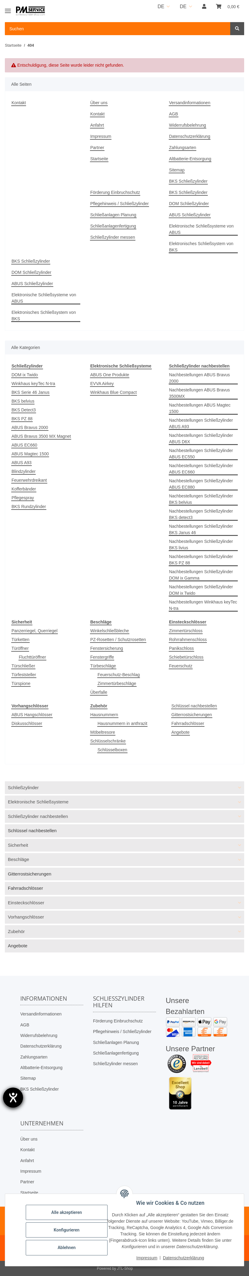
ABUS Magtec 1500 (30, 453)
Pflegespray (23, 497)
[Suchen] (237, 28)
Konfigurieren (66, 1230)
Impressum (100, 136)
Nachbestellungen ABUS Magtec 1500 (200, 408)
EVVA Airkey (102, 383)
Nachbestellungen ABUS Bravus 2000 (199, 378)
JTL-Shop (125, 1268)
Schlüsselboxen (112, 749)
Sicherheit (18, 845)
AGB (173, 113)
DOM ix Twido (25, 374)
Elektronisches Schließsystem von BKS (201, 246)
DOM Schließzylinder (189, 203)
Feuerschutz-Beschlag (119, 674)
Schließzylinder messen (112, 237)
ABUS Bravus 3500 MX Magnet (41, 436)
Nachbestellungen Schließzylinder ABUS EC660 (201, 468)
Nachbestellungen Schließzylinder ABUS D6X (201, 438)
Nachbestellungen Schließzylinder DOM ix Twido (201, 590)
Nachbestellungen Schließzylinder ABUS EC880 (201, 484)
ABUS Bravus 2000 (30, 427)
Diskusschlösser (27, 723)
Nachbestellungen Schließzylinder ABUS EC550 (201, 453)
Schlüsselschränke (108, 741)
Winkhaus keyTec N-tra (33, 383)
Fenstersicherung (106, 648)
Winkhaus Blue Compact (113, 392)
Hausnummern (104, 714)
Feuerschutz (180, 665)
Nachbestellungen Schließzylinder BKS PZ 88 (201, 559)
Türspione (21, 683)
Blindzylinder (23, 471)
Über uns (99, 102)
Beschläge (18, 859)
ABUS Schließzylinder (190, 214)
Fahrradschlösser (187, 723)
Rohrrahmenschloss (188, 639)
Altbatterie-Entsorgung (190, 158)
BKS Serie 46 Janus (30, 392)
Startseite (99, 158)
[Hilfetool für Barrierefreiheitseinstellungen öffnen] (13, 1098)
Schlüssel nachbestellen (194, 705)
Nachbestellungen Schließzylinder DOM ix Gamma (201, 574)
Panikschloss (181, 648)
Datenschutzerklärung (189, 136)
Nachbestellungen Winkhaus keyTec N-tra (203, 605)
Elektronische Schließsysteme (38, 801)
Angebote (180, 732)
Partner (97, 147)
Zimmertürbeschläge (117, 683)
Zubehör (16, 931)
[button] (204, 7)
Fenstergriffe (102, 657)
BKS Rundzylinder (29, 506)
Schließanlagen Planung (113, 214)
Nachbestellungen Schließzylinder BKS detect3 (201, 514)
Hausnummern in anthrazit (122, 723)
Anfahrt (97, 125)
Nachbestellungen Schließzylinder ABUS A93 (201, 423)
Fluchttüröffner (32, 657)
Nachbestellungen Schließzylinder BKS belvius (201, 499)
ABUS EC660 (24, 445)
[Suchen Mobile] (118, 28)
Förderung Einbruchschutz (115, 192)
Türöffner (20, 648)
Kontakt (19, 102)
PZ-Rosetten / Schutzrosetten (118, 639)
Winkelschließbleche (109, 630)
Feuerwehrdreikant (29, 480)
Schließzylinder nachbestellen (38, 816)
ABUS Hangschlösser (32, 714)
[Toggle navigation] (8, 8)
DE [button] (161, 6)
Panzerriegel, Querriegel (35, 630)
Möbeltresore (102, 732)
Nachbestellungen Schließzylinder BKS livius (201, 544)
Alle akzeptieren (66, 1212)
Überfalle (98, 692)
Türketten (20, 639)
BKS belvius (23, 401)
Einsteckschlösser (26, 902)
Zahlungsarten (182, 147)
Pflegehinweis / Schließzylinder (119, 203)
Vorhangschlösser (26, 916)
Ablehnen (66, 1247)
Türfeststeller (24, 674)
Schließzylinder (23, 787)
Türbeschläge (103, 665)
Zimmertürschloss (185, 630)
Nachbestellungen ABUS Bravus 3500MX (199, 393)
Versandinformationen (189, 102)
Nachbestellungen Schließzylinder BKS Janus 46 (201, 529)
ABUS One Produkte (109, 374)
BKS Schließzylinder (188, 181)
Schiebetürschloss (186, 657)
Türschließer (23, 665)
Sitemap (176, 170)
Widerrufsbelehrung (187, 125)
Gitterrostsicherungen (191, 714)
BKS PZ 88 (22, 418)
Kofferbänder (24, 489)
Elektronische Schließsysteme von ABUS (201, 229)
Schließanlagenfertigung (113, 226)
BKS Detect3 (24, 409)
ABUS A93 (22, 462)
